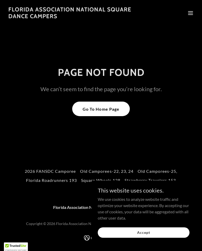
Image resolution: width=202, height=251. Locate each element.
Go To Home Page (101, 109)
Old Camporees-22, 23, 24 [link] (106, 171)
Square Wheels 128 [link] (100, 180)
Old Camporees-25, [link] (157, 171)
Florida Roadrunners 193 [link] (51, 180)
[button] (190, 13)
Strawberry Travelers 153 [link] (150, 180)
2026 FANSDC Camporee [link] (50, 171)
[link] (72, 16)
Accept (143, 232)
